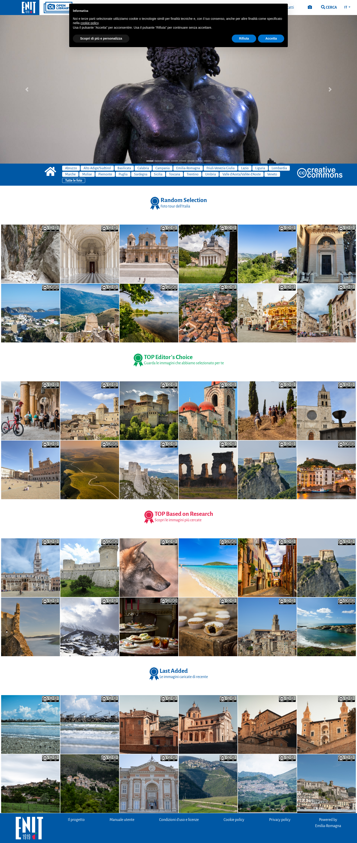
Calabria (143, 168)
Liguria (260, 168)
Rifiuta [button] (244, 38)
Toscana (174, 174)
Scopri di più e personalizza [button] (101, 38)
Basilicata (124, 168)
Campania (163, 168)
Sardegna (140, 174)
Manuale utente (122, 820)
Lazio (245, 168)
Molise (87, 174)
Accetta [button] (271, 38)
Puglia (123, 174)
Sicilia (158, 174)
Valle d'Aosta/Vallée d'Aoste (241, 174)
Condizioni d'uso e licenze (179, 820)
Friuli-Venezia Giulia (221, 168)
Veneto (272, 174)
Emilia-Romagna (188, 168)
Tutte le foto (73, 180)
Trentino (193, 174)
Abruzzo (71, 168)
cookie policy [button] (89, 23)
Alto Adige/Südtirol (97, 168)
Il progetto (76, 820)
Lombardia (279, 168)
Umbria (210, 174)
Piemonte (105, 174)
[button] (27, 89)
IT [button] (346, 7)
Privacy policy (280, 820)
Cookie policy (234, 820)
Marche (70, 174)
